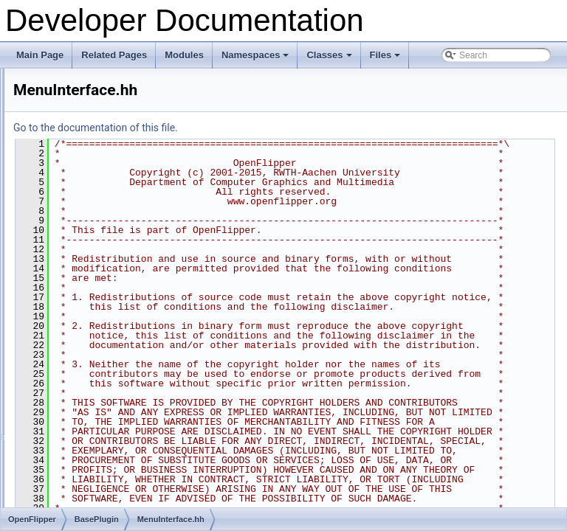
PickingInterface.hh (110, 360)
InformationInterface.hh (117, 214)
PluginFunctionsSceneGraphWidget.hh (148, 490)
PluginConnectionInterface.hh (130, 393)
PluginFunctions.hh (110, 425)
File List (52, 68)
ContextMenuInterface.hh (122, 182)
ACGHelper (83, 101)
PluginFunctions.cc (109, 409)
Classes (330, 59)
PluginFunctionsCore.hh (119, 458)
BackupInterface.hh (110, 150)
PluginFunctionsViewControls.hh (136, 507)
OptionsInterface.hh (111, 344)
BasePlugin (83, 117)
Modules (184, 54)
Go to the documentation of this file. (280, 127)
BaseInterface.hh (106, 166)
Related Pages (114, 54)
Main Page (39, 54)
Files (386, 59)
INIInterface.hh (101, 231)
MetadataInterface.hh (114, 312)
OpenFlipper (73, 85)
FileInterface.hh (103, 198)
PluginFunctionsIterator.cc (123, 474)
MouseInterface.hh (108, 328)
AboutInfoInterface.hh (114, 133)
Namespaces (256, 59)
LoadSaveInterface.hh (115, 263)
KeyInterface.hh (103, 247)
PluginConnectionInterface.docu (135, 377)
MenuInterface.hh (106, 296)
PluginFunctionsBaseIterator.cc (133, 442)
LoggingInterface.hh (111, 279)
